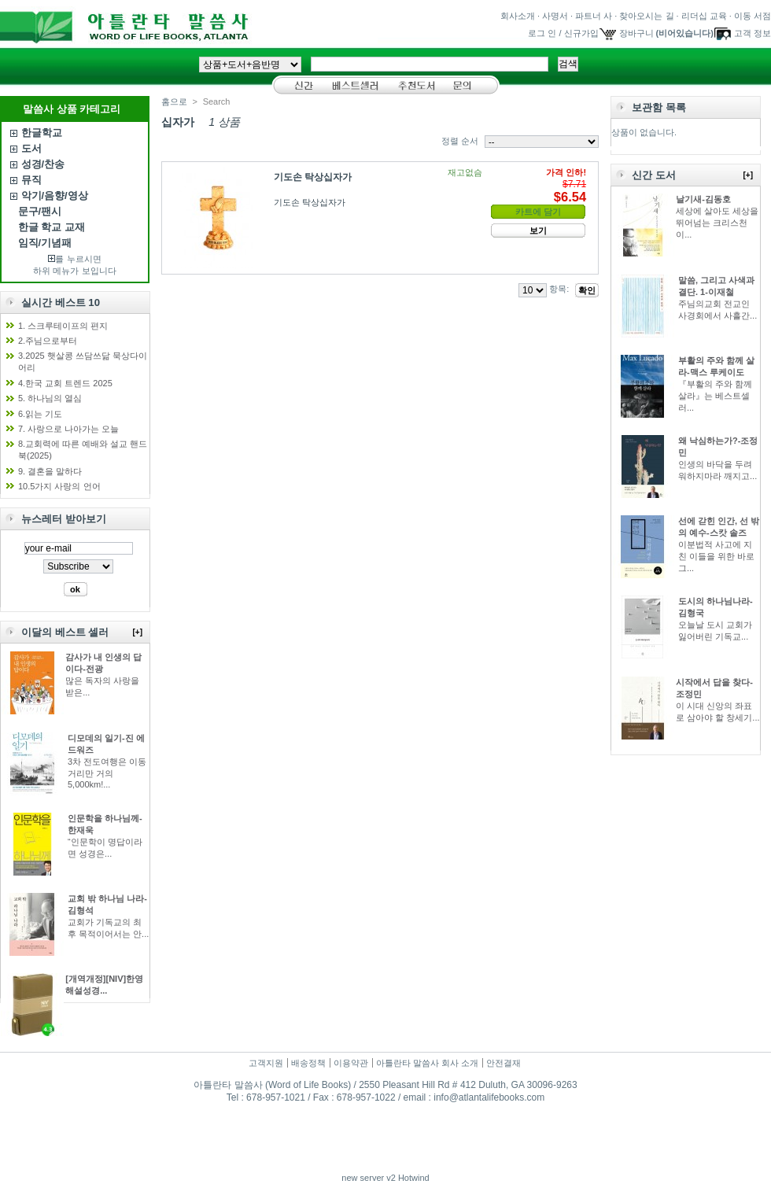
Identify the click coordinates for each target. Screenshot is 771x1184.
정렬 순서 (459, 141)
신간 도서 (654, 175)
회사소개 (517, 15)
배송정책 (308, 1063)
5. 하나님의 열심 (50, 398)
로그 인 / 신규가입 (563, 33)
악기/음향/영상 (54, 195)
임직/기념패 (45, 243)
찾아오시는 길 (646, 15)
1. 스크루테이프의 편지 (63, 325)
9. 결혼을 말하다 (50, 471)
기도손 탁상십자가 (313, 177)
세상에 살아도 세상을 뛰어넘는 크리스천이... (717, 222)
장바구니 (636, 33)
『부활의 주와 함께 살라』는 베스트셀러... (715, 395)
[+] (138, 632)
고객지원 (266, 1063)
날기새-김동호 (703, 199)
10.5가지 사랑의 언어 (59, 486)
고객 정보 (752, 33)
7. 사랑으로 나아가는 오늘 (68, 428)
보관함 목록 (659, 107)
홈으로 (174, 101)
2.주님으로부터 (47, 340)
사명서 (555, 15)
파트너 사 (593, 15)
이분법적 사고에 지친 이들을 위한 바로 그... (716, 556)
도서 (31, 148)
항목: (559, 288)
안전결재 (503, 1063)
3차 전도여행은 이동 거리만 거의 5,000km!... (107, 773)
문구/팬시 (40, 211)
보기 (538, 230)
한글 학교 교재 (51, 227)
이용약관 (351, 1063)
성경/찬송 (43, 164)
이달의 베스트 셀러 (65, 632)
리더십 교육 (704, 15)
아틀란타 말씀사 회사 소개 (427, 1063)
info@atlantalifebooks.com (488, 1097)
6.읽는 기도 (40, 414)
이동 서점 (752, 15)
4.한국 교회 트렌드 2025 (65, 383)
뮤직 (31, 180)
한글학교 (41, 132)
